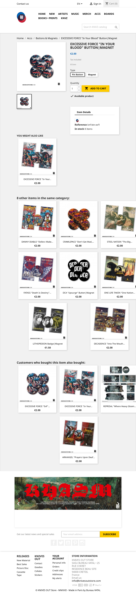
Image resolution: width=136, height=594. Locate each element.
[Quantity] (73, 88)
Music (75, 13)
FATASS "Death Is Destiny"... (37, 292)
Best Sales (22, 564)
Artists (63, 13)
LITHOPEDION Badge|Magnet (48, 343)
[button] (23, 502)
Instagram (82, 543)
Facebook (54, 543)
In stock (79, 128)
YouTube (68, 543)
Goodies (39, 567)
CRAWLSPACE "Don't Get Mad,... (78, 241)
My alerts (57, 578)
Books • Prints (47, 18)
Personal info (58, 562)
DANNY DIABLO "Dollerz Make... (37, 241)
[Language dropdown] (80, 4)
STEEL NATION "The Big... (119, 241)
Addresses (57, 574)
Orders (55, 566)
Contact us (23, 3)
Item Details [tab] (84, 112)
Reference (81, 124)
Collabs (38, 571)
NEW (52, 13)
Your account (58, 557)
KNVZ (64, 18)
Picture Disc (23, 568)
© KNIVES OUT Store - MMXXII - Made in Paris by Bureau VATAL (68, 590)
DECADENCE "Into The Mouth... (109, 343)
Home (42, 13)
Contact (38, 563)
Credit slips (58, 570)
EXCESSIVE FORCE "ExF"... (37, 406)
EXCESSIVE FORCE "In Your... (37, 179)
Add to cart (95, 89)
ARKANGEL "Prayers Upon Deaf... (78, 457)
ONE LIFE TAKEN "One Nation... (119, 292)
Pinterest (75, 543)
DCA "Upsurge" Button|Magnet (78, 292)
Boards (109, 13)
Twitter (61, 543)
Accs (98, 13)
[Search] (100, 27)
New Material (23, 560)
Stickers (38, 574)
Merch (87, 13)
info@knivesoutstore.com (86, 580)
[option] (68, 502)
